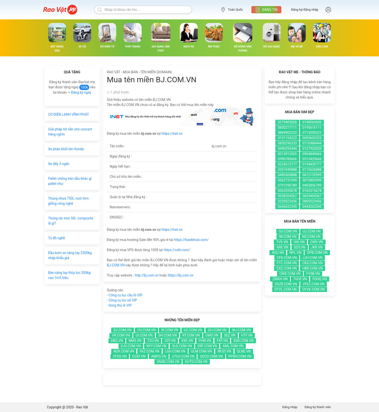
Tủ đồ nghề (56, 238)
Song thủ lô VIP (120, 305)
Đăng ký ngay (81, 92)
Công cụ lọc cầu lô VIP (125, 295)
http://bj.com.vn (147, 275)
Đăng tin (266, 9)
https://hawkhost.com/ (191, 240)
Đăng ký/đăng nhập (304, 9)
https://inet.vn (171, 133)
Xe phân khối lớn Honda (66, 149)
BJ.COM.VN (116, 265)
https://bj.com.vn (180, 275)
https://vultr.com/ (177, 250)
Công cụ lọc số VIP (123, 300)
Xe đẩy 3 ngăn (58, 164)
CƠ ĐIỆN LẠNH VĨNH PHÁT (68, 114)
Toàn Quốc (232, 9)
